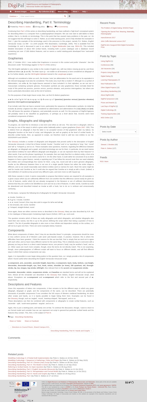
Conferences (105, 65)
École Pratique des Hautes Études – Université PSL (91, 387)
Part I (23, 31)
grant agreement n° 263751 (108, 385)
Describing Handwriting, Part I (19, 376)
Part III (48, 313)
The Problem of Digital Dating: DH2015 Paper (117, 28)
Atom (106, 161)
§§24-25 (78, 46)
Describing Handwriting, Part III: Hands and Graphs (27, 374)
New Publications (107, 84)
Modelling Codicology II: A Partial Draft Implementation (29, 358)
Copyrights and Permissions (74, 383)
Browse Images (21, 11)
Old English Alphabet (39, 74)
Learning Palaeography (109, 80)
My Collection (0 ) (46, 11)
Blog (51, 27)
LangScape (62, 74)
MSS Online (105, 118)
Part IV (42, 65)
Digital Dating (105, 76)
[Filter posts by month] (118, 132)
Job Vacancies (106, 69)
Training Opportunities (109, 114)
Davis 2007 (80, 127)
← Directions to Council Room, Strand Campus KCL (30, 327)
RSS (101, 161)
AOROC (68, 387)
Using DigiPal (105, 61)
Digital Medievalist (59, 46)
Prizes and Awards (107, 103)
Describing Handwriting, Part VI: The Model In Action (28, 365)
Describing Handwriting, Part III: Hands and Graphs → (71, 331)
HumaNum (65, 388)
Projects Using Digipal (109, 72)
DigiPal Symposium (108, 99)
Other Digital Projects (108, 87)
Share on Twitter (15, 321)
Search (32, 11)
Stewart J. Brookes (107, 144)
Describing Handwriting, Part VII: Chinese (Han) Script (28, 362)
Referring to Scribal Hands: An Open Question (25, 367)
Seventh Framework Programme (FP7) (84, 385)
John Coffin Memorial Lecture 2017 (113, 41)
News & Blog (63, 11)
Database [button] (14, 16)
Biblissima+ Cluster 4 (84, 388)
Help (84, 11)
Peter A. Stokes (25, 27)
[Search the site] (41, 16)
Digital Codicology (107, 110)
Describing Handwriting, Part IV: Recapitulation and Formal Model (33, 371)
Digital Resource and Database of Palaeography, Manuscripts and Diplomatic (71, 382)
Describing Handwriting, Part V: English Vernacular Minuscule (31, 369)
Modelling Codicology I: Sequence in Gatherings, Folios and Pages (33, 360)
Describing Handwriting (24, 317)
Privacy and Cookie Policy (78, 390)
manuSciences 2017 (108, 37)
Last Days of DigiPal (108, 106)
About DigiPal (106, 95)
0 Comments (62, 27)
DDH (92, 383)
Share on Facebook (32, 321)
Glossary (15, 142)
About (76, 11)
